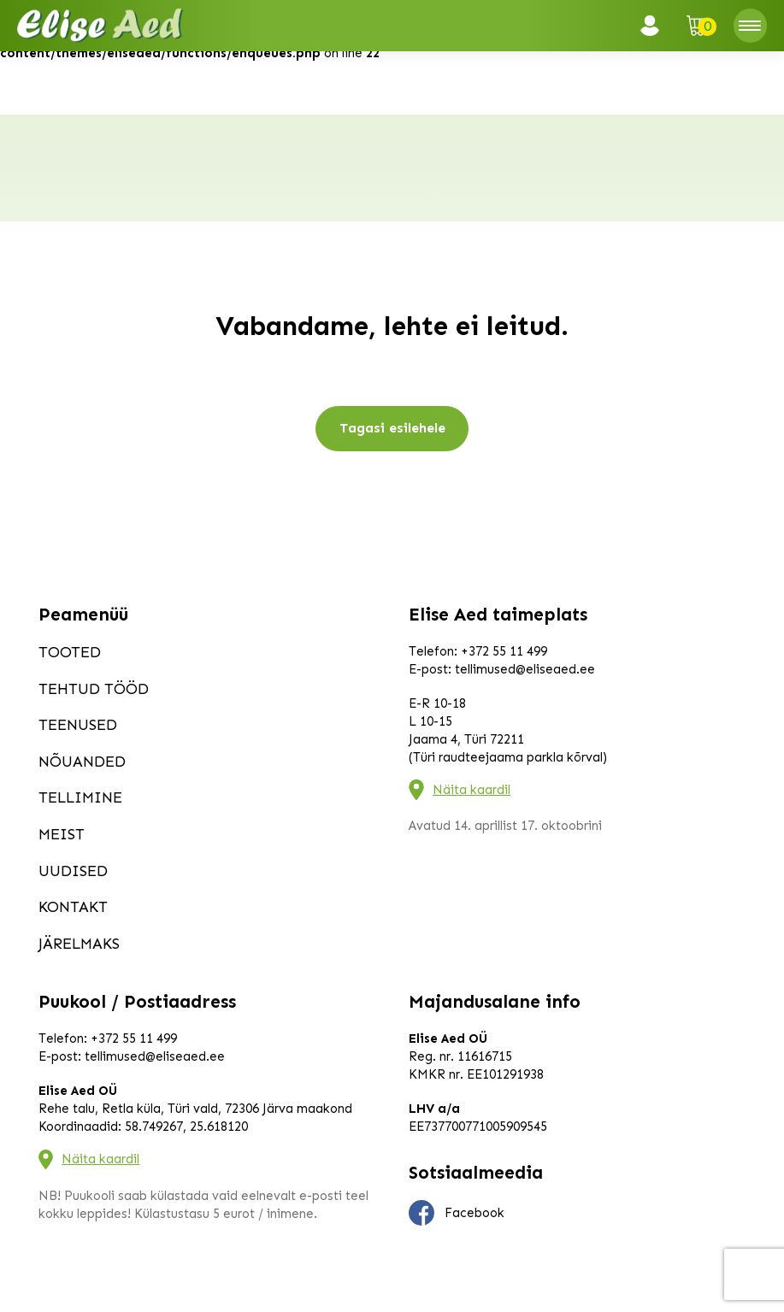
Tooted (69, 652)
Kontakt (73, 906)
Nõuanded (82, 761)
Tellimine (80, 797)
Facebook (456, 1213)
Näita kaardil (471, 789)
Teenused (77, 724)
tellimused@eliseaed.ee (525, 669)
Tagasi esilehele (392, 428)
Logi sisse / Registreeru (654, 25)
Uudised (73, 871)
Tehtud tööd (93, 689)
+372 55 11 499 (504, 651)
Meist (61, 834)
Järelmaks (79, 943)
